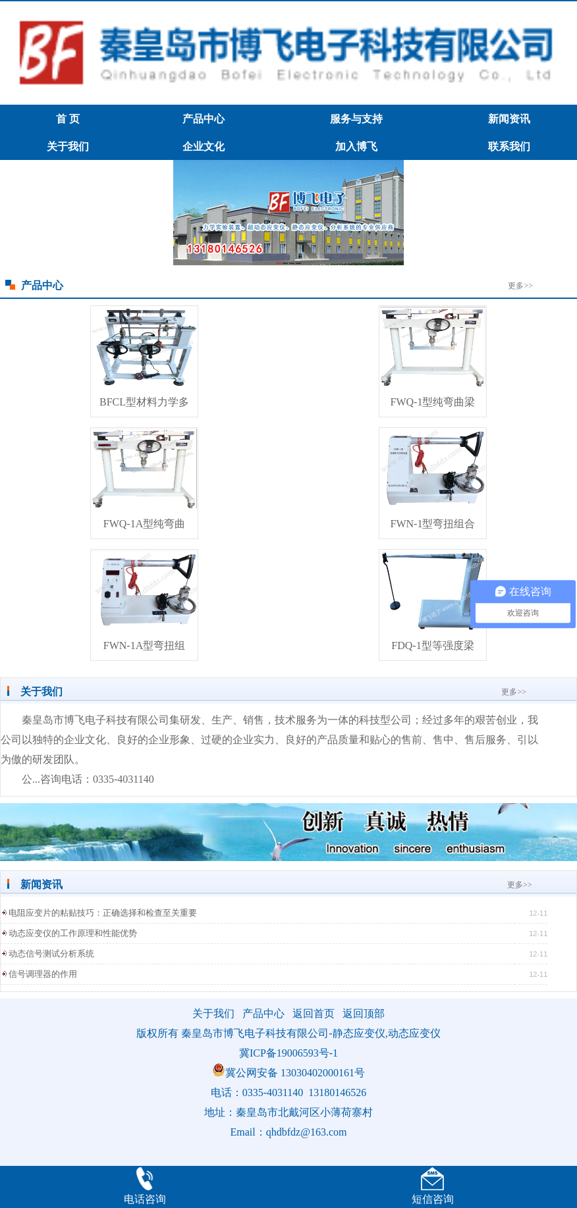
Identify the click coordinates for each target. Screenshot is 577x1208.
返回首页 (313, 1013)
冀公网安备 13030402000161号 (288, 1072)
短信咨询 (433, 1199)
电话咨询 (145, 1199)
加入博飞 (356, 146)
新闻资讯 (509, 118)
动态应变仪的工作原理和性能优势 (73, 933)
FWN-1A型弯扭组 (144, 645)
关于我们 (68, 146)
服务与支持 (356, 118)
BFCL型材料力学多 (144, 401)
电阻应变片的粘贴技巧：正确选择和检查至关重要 (103, 913)
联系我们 (509, 146)
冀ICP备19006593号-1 (288, 1053)
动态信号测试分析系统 (51, 954)
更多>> (520, 285)
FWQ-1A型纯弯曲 (144, 523)
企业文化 (203, 146)
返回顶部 (364, 1013)
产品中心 (203, 118)
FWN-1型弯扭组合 (433, 523)
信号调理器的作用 (43, 974)
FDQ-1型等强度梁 (432, 645)
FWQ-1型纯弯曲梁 (433, 401)
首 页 (68, 118)
